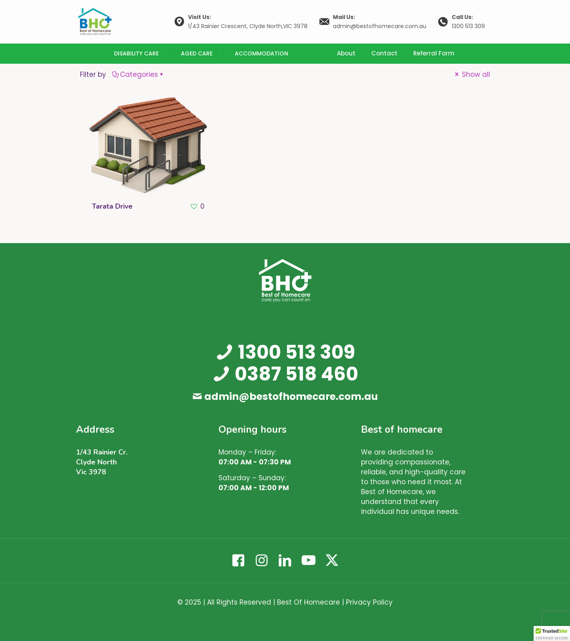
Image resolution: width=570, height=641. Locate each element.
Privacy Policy (369, 602)
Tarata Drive (112, 206)
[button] (552, 633)
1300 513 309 (296, 352)
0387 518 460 (296, 374)
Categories (138, 74)
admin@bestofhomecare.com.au (291, 396)
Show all (471, 74)
